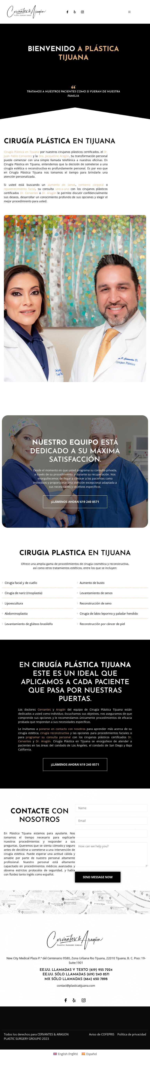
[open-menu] (126, 11)
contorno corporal (91, 185)
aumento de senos (61, 185)
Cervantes (44, 710)
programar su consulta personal (48, 737)
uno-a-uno (62, 189)
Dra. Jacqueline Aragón (54, 156)
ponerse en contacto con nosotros (62, 729)
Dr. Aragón (49, 193)
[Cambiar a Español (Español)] (89, 1055)
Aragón (60, 710)
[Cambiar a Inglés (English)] (65, 1055)
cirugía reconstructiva (54, 733)
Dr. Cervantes (29, 193)
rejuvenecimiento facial (19, 189)
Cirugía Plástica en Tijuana (21, 152)
